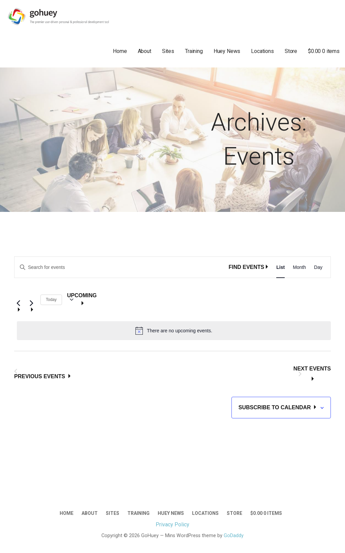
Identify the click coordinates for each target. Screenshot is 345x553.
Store (291, 51)
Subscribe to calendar (275, 407)
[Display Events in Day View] (318, 267)
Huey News (227, 51)
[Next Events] (31, 300)
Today (51, 299)
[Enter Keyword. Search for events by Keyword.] (121, 267)
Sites (168, 51)
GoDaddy (234, 535)
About (144, 51)
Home (120, 51)
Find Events (246, 267)
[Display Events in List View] (280, 267)
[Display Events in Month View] (299, 267)
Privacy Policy (172, 524)
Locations (262, 51)
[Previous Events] (18, 300)
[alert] (174, 330)
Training (194, 51)
